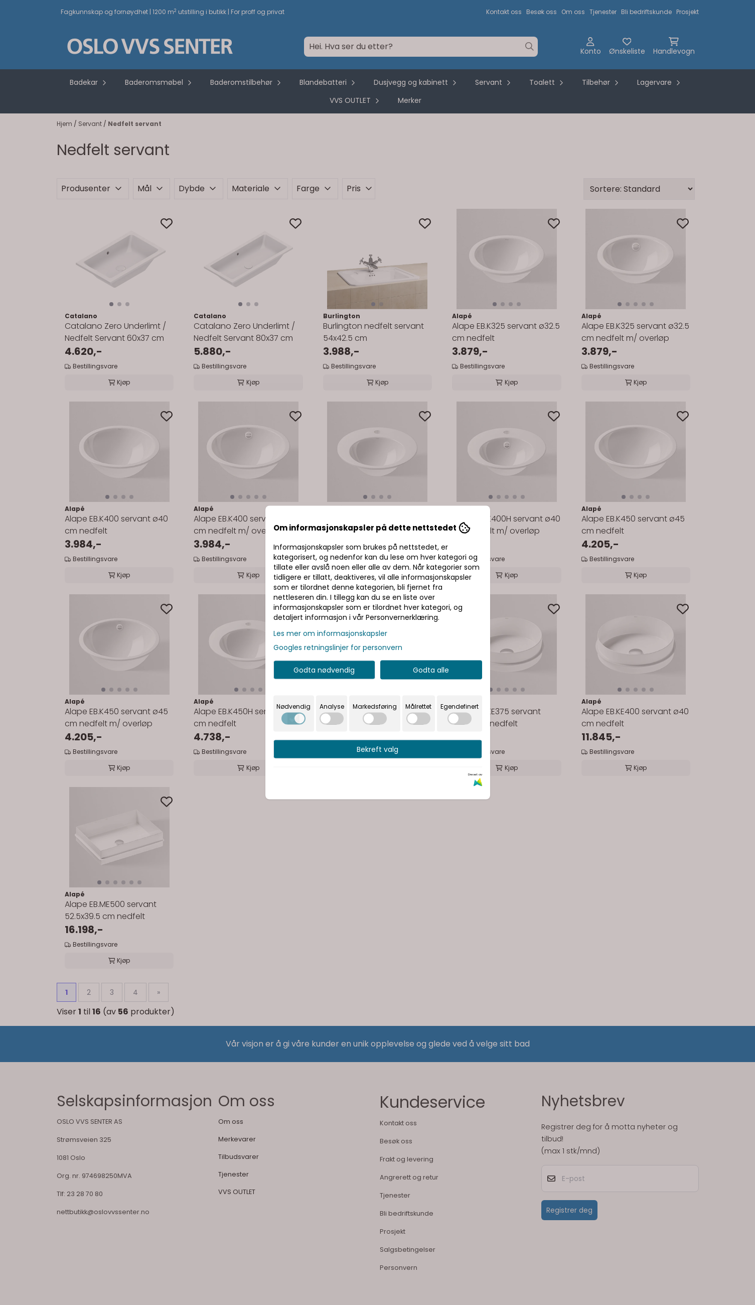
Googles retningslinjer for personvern (337, 647)
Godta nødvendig (324, 670)
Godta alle (431, 670)
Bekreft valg (377, 749)
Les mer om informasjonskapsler (330, 633)
